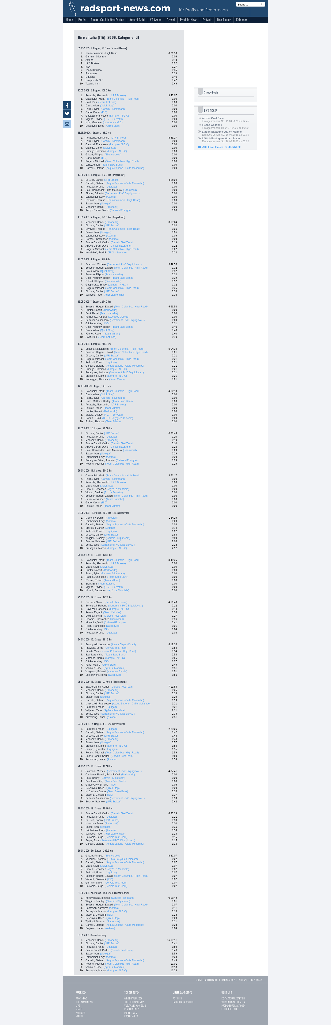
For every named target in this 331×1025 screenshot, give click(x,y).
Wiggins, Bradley (94, 538)
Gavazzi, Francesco (96, 115)
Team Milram (92, 83)
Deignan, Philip (94, 615)
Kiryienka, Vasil (94, 622)
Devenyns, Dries (94, 125)
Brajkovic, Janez (94, 527)
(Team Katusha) (107, 102)
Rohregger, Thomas (96, 379)
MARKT (79, 1009)
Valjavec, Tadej (93, 294)
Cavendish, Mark (94, 98)
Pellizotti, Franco (94, 186)
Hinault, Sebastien (95, 489)
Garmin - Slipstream (96, 56)
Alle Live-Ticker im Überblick (221, 147)
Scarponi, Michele (95, 264)
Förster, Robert (93, 333)
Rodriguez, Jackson (96, 372)
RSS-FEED (177, 998)
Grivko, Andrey (93, 323)
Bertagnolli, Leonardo (97, 644)
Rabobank (91, 73)
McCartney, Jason (95, 791)
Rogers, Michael (94, 161)
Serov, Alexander (95, 499)
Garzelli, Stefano (94, 168)
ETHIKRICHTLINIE (229, 1009)
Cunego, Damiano (95, 151)
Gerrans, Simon (94, 602)
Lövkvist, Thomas (95, 200)
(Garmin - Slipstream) (112, 108)
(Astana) (110, 196)
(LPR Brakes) (118, 95)
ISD (87, 66)
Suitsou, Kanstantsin (97, 348)
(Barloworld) (130, 190)
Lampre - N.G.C (94, 80)
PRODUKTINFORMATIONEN (233, 1005)
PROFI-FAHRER (131, 1016)
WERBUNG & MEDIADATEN (233, 1002)
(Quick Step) (107, 105)
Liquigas (90, 76)
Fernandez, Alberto (96, 316)
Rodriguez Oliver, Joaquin (99, 460)
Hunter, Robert (93, 310)
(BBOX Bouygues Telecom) (117, 418)
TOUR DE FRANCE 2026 (134, 1002)
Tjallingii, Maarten (95, 921)
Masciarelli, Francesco (98, 703)
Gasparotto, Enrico (96, 284)
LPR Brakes (92, 63)
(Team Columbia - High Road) (123, 98)
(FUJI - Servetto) (113, 119)
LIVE (78, 1005)
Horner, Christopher (96, 239)
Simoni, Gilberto (94, 193)
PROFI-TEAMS (130, 1012)
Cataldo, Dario (93, 147)
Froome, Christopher (97, 619)
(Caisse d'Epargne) (120, 210)
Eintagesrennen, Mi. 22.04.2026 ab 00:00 (225, 126)
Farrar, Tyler (92, 108)
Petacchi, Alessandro (97, 95)
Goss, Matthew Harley (97, 277)
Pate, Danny (92, 777)
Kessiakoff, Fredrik (95, 252)
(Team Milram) (112, 333)
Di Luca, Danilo (94, 179)
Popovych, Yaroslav (96, 908)
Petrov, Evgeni (93, 612)
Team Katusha (93, 70)
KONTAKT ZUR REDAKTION (233, 998)
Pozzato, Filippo (94, 274)
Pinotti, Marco (93, 651)
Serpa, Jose (92, 544)
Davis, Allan (92, 105)
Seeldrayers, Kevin (96, 674)
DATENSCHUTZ (228, 979)
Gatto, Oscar (92, 112)
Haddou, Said (93, 418)
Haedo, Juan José (95, 576)
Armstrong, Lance (95, 717)
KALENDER (80, 1012)
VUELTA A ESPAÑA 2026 (135, 1005)
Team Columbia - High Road (101, 53)
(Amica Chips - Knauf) (123, 644)
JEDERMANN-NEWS (84, 1002)
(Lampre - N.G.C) (119, 115)
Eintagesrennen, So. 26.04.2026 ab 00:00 (225, 133)
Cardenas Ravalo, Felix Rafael (102, 774)
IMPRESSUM (257, 979)
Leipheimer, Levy (95, 196)
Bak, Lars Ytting (94, 654)
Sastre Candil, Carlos (97, 242)
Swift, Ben (91, 102)
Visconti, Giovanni (95, 794)
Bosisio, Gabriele (95, 541)
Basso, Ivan (92, 203)
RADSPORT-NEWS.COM (183, 1002)
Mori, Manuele (93, 122)
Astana (89, 59)
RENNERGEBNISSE (132, 1009)
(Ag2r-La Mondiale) (114, 294)
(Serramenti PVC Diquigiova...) (122, 193)
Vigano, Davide (94, 119)
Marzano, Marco (94, 658)
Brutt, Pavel (92, 313)
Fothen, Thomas (94, 421)
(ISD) (104, 112)
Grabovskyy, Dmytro (96, 784)
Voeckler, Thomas (95, 859)
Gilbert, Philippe (94, 154)
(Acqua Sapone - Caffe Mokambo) (125, 168)
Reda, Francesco (95, 625)
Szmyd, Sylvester (95, 749)
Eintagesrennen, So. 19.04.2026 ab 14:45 (225, 120)
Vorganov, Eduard (95, 671)
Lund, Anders (92, 164)
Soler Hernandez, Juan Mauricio (103, 190)
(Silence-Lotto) (113, 154)
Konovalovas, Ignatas (97, 897)
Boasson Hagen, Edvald (99, 267)
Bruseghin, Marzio (95, 375)
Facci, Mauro (92, 664)
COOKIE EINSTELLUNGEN (206, 979)
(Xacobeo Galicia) (118, 316)
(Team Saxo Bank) (112, 164)
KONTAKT (243, 979)
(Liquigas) (111, 186)
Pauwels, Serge (94, 647)
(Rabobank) (111, 206)
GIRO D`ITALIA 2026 (133, 998)
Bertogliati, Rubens (96, 605)
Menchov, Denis (94, 206)
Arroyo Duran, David (97, 210)
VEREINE (79, 1016)
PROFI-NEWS (81, 998)
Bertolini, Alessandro (97, 320)
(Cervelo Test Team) (122, 242)
